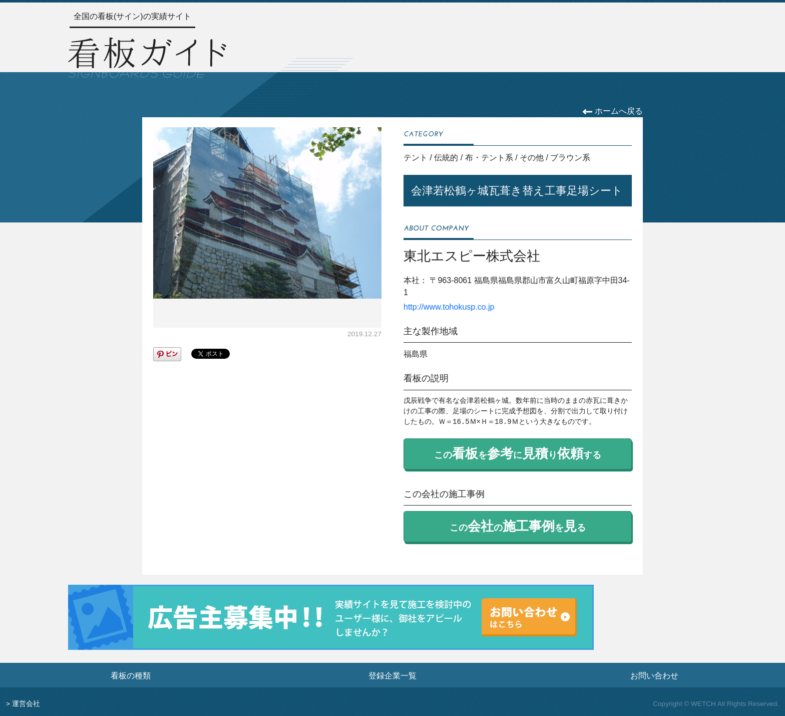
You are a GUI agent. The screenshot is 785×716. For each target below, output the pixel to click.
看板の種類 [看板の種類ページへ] (131, 675)
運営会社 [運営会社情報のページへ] (26, 703)
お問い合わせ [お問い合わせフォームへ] (654, 675)
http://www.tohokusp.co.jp (449, 307)
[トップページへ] (147, 56)
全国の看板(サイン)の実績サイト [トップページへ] (132, 16)
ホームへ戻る (612, 111)
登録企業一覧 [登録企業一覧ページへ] (392, 675)
